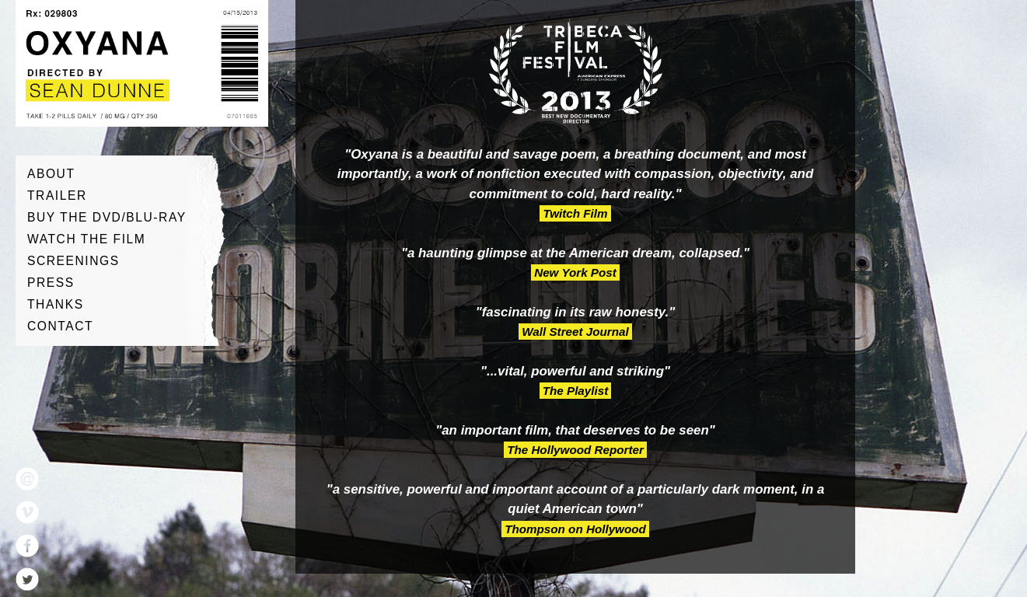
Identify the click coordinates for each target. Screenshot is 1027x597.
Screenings (73, 260)
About (51, 173)
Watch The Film (86, 239)
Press (51, 282)
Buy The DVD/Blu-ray (107, 217)
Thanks (55, 304)
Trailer (57, 195)
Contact (60, 326)
